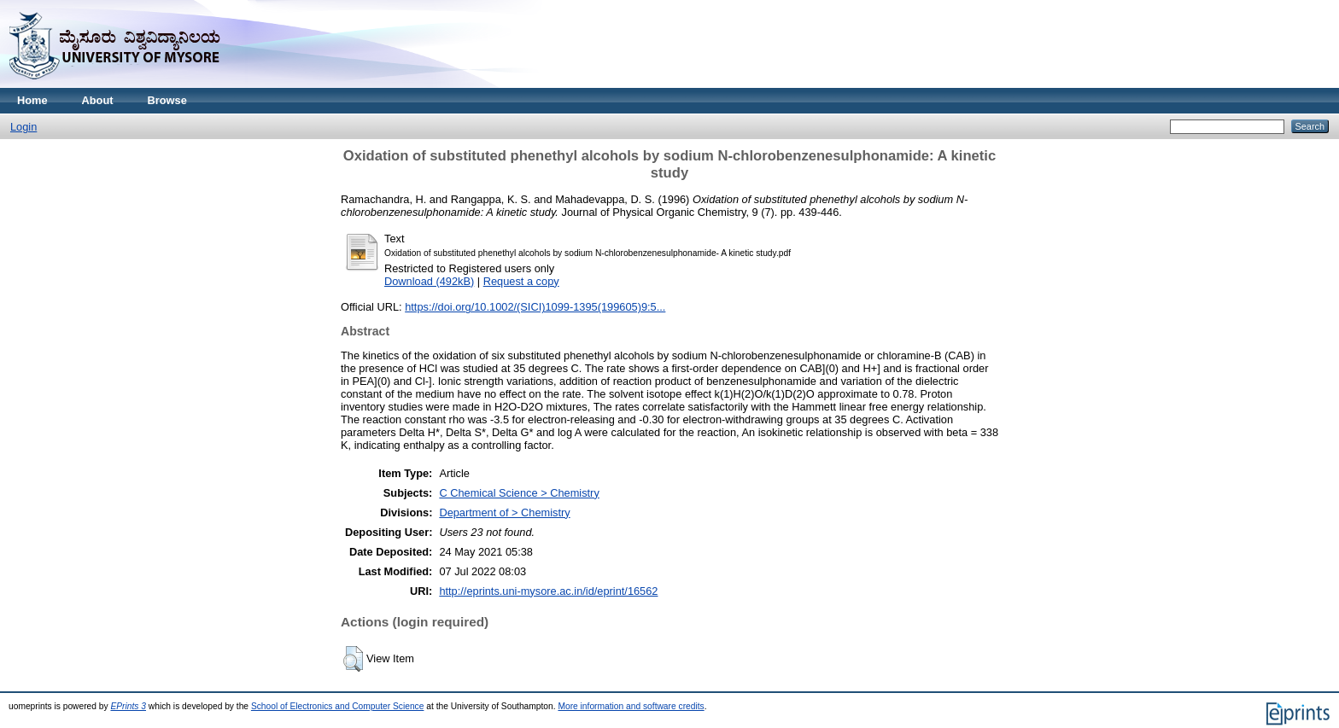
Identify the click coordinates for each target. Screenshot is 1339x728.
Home (32, 100)
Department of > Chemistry (504, 512)
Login (23, 126)
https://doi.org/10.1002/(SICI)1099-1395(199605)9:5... (535, 306)
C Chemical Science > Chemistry (519, 492)
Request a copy (521, 281)
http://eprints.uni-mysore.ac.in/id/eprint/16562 (548, 591)
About (98, 100)
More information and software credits (631, 706)
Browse (167, 100)
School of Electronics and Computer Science (337, 706)
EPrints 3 (128, 706)
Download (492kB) (429, 281)
